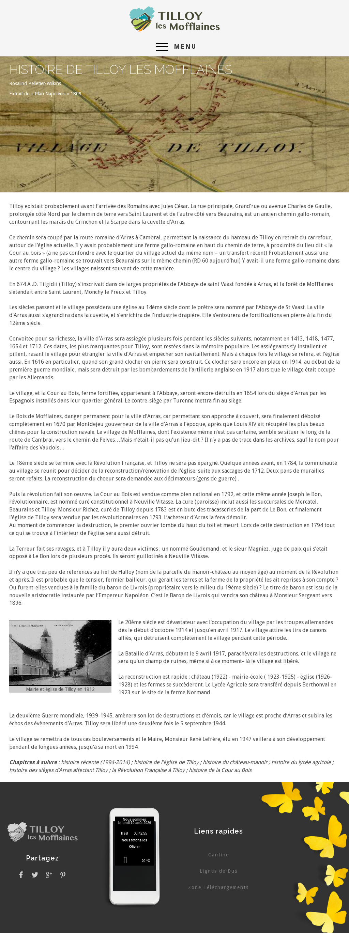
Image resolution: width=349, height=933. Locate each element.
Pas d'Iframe (135, 842)
